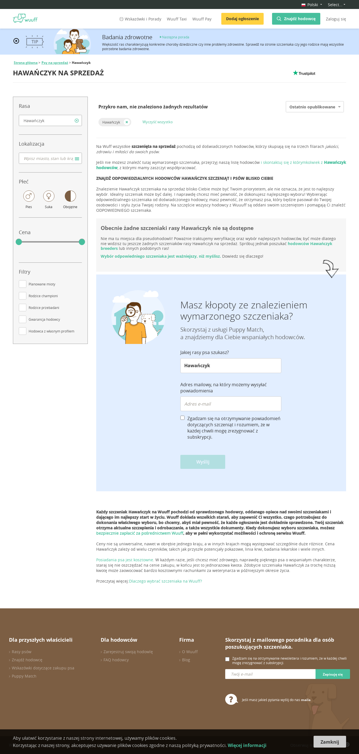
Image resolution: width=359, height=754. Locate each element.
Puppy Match (24, 676)
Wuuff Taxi (177, 19)
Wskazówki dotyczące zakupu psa (43, 668)
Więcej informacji (247, 745)
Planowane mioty (42, 284)
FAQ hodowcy (116, 659)
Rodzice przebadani (44, 307)
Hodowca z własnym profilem (51, 331)
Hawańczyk (111, 122)
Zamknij (330, 742)
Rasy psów (21, 651)
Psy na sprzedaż (55, 62)
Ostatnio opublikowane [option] (312, 107)
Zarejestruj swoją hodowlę (128, 651)
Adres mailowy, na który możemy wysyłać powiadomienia (223, 387)
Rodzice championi (43, 296)
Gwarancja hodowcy (44, 319)
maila (305, 699)
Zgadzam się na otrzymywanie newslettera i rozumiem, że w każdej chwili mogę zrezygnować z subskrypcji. (289, 660)
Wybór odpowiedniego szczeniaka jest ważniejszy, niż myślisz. (161, 256)
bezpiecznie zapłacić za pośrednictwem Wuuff (139, 533)
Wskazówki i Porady (139, 19)
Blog (186, 659)
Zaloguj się (336, 19)
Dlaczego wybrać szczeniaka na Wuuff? (165, 581)
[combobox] (50, 120)
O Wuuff (190, 651)
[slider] (19, 242)
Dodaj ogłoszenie (242, 18)
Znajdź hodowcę (300, 18)
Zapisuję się (333, 674)
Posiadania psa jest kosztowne (124, 559)
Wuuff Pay (201, 19)
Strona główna (26, 62)
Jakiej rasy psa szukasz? (204, 352)
